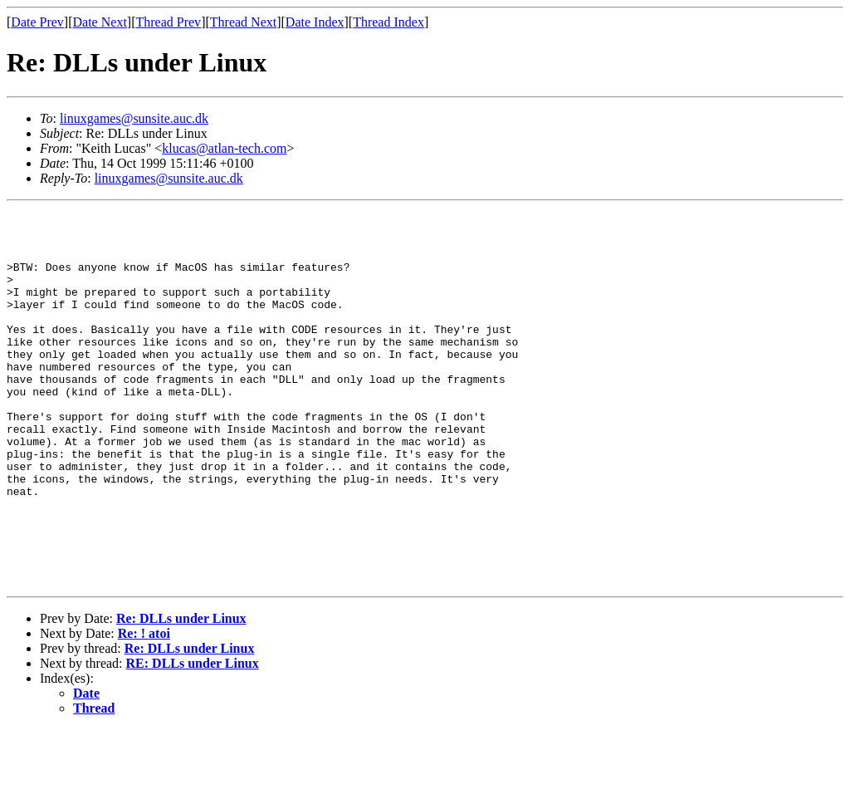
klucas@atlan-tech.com (224, 148)
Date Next (100, 22)
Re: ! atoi (144, 708)
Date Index (315, 22)
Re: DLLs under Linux (181, 693)
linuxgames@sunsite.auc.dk (134, 118)
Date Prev (37, 22)
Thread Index (388, 22)
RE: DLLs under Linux (192, 738)
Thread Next (243, 22)
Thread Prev (168, 22)
